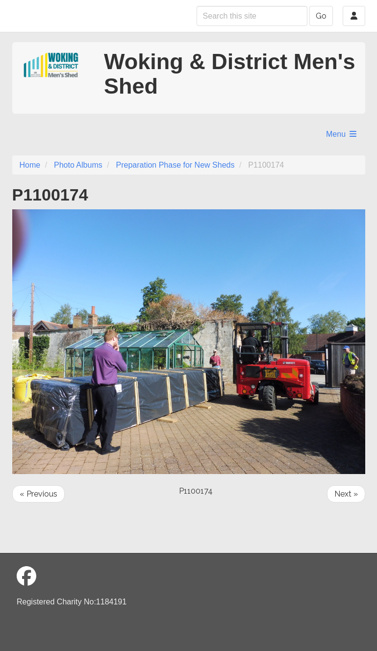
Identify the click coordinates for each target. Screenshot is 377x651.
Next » (346, 494)
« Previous (38, 494)
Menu (341, 134)
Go (321, 16)
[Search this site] (252, 16)
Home (30, 165)
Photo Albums (78, 165)
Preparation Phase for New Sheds (175, 165)
